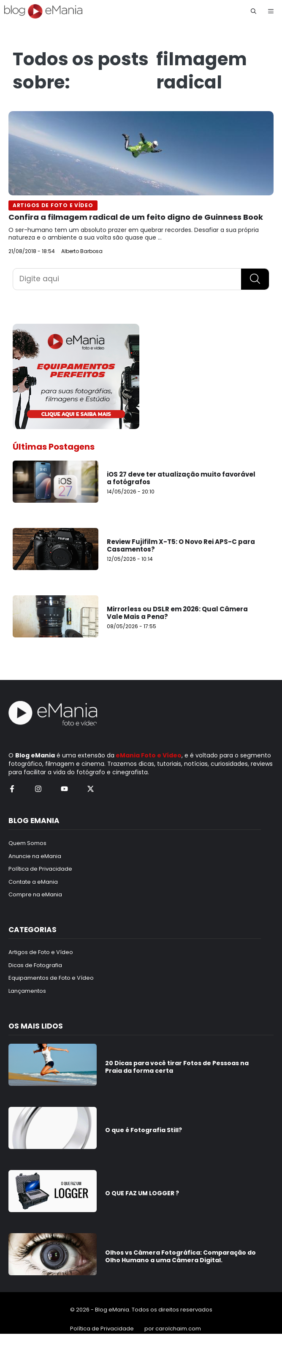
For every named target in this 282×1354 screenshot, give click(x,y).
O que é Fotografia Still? (143, 1130)
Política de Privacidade (102, 1329)
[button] (253, 11)
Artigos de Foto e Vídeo (53, 205)
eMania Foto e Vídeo (149, 755)
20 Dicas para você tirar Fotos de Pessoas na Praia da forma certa (177, 1067)
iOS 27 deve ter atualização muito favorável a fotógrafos (181, 478)
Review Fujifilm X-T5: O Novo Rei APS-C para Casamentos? (181, 545)
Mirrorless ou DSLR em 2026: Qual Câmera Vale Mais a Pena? (177, 613)
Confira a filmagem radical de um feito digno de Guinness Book (135, 217)
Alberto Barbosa (82, 251)
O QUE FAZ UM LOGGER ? (142, 1193)
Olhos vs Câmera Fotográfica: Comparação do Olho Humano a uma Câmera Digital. (180, 1256)
